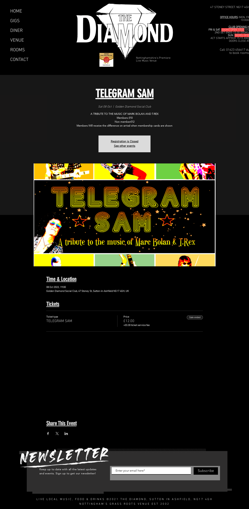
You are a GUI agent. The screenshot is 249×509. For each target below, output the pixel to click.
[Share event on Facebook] (48, 433)
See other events (124, 146)
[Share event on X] (57, 433)
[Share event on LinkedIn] (66, 433)
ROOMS (17, 50)
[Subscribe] (206, 471)
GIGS (15, 21)
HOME (16, 11)
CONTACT (19, 60)
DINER (16, 31)
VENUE (17, 40)
